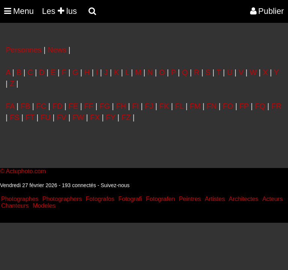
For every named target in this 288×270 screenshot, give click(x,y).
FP (244, 106)
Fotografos (100, 199)
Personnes (24, 50)
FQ (260, 106)
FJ (149, 106)
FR (277, 106)
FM (195, 106)
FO (228, 106)
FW (78, 117)
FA (10, 106)
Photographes (20, 199)
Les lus (59, 11)
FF (88, 106)
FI (135, 106)
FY (110, 117)
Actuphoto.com (26, 171)
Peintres (190, 199)
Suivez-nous (115, 185)
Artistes (215, 199)
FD (57, 106)
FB (25, 106)
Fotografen (160, 199)
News (57, 50)
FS (15, 117)
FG (104, 106)
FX (95, 117)
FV (61, 117)
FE (73, 106)
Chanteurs (15, 205)
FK (164, 106)
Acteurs (272, 199)
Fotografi (130, 199)
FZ (126, 117)
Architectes (243, 199)
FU (45, 117)
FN (212, 106)
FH (121, 106)
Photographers (62, 199)
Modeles (44, 205)
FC (41, 106)
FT (30, 117)
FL (179, 106)
